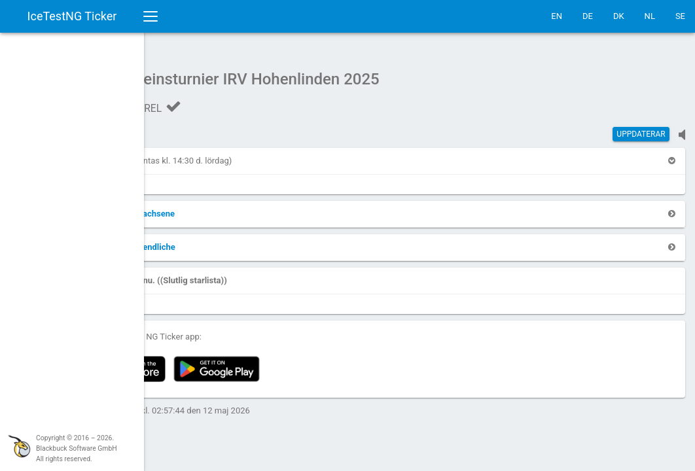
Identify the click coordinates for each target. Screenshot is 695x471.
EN (556, 16)
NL (650, 16)
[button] (181, 154)
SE (680, 16)
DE (587, 16)
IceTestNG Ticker (72, 16)
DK (618, 16)
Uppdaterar (640, 127)
